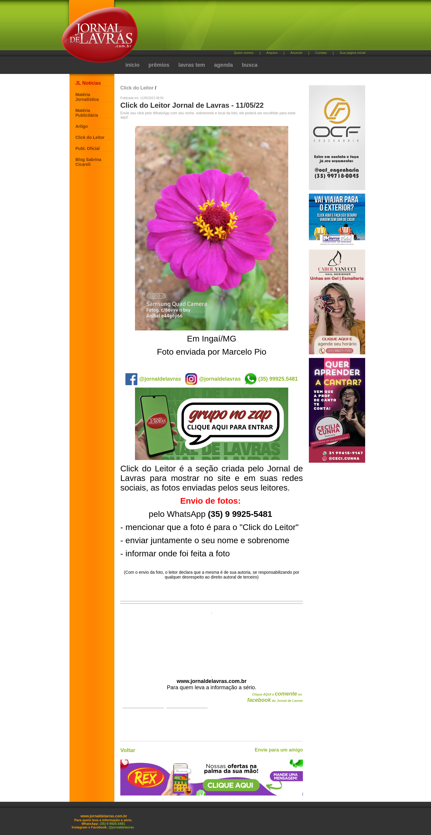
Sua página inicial (352, 52)
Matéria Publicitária (86, 113)
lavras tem (191, 65)
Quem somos (243, 52)
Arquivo (271, 52)
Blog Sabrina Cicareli (88, 162)
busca (249, 65)
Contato (321, 52)
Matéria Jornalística (87, 97)
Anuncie (296, 52)
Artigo (81, 126)
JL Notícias (88, 83)
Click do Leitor (89, 137)
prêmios (158, 65)
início (132, 65)
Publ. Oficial (87, 148)
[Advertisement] (247, 27)
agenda (223, 65)
